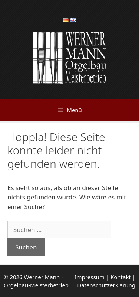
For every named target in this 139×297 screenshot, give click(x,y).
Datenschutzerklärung (106, 285)
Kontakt (120, 277)
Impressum (90, 277)
